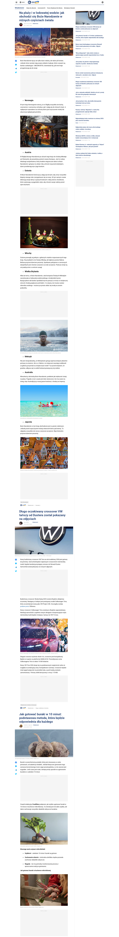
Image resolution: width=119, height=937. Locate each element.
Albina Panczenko (28, 23)
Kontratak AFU (41, 8)
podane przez (24, 606)
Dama (77, 122)
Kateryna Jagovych (28, 725)
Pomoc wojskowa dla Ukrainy (54, 8)
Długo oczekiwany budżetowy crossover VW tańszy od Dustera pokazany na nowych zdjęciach (89, 83)
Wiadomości (35, 23)
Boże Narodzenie (24, 502)
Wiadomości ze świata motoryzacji (28, 705)
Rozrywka (78, 77)
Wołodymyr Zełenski (69, 8)
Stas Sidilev (26, 522)
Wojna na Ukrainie (31, 8)
